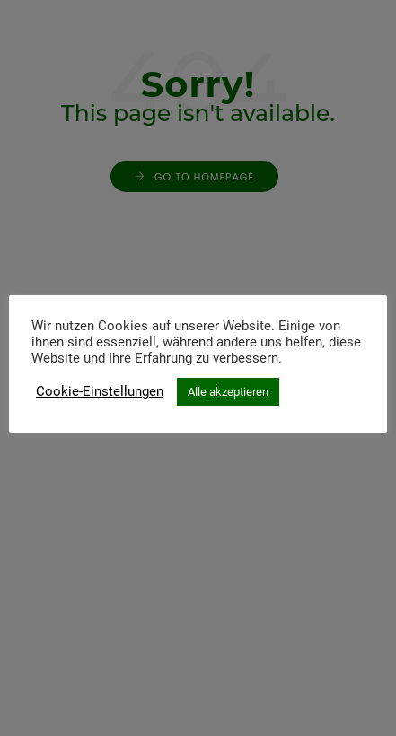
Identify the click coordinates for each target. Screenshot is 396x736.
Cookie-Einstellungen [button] (99, 391)
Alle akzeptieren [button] (228, 392)
